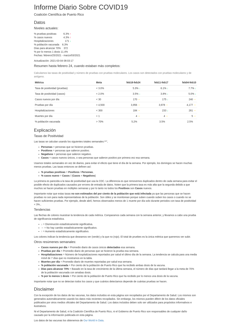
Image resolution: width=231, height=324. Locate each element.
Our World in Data (94, 320)
